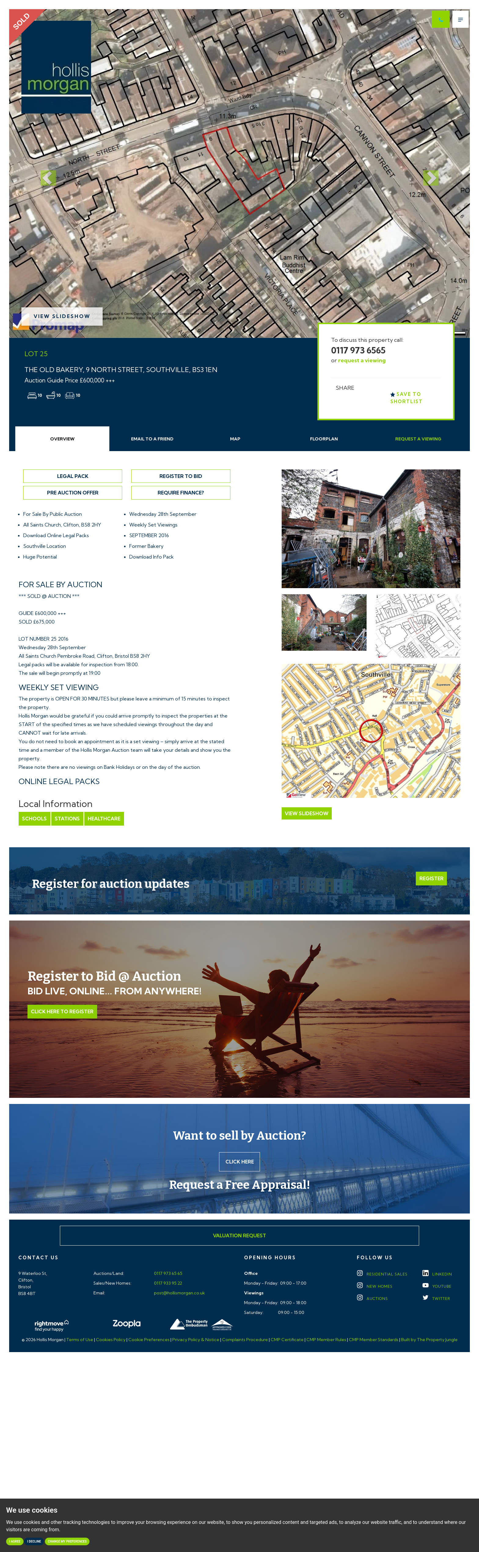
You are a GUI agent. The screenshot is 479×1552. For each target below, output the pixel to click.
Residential (382, 1274)
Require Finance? (181, 493)
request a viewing (362, 360)
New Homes (375, 1287)
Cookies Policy (111, 1340)
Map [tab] (235, 439)
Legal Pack (72, 476)
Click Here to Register (62, 1011)
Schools (34, 819)
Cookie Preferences (149, 1340)
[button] (43, 173)
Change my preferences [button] (67, 1541)
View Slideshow (62, 316)
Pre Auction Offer (72, 493)
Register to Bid (180, 476)
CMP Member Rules (326, 1340)
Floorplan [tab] (324, 439)
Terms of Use (79, 1340)
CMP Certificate (287, 1340)
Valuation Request (239, 1236)
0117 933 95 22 (167, 1283)
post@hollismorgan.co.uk (179, 1293)
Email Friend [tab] (152, 439)
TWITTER (436, 1299)
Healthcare (103, 819)
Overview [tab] (62, 439)
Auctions (372, 1299)
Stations (66, 819)
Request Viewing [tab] (418, 439)
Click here (239, 1162)
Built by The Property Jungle (429, 1340)
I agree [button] (14, 1541)
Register (431, 878)
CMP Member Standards (373, 1340)
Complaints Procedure (245, 1340)
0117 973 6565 (358, 350)
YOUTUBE (437, 1287)
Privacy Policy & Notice (195, 1340)
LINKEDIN (437, 1274)
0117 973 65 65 (167, 1274)
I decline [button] (34, 1541)
